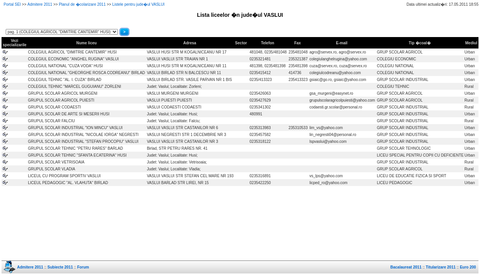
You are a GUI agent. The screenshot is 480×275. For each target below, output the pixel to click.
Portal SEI (12, 4)
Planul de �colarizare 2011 (82, 4)
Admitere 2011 (39, 4)
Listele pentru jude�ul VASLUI (138, 4)
